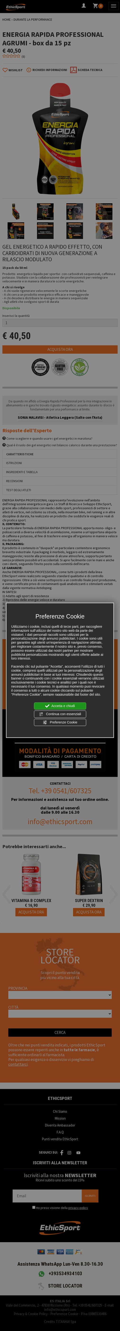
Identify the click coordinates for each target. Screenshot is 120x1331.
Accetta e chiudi (60, 706)
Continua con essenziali (60, 714)
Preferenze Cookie (60, 722)
